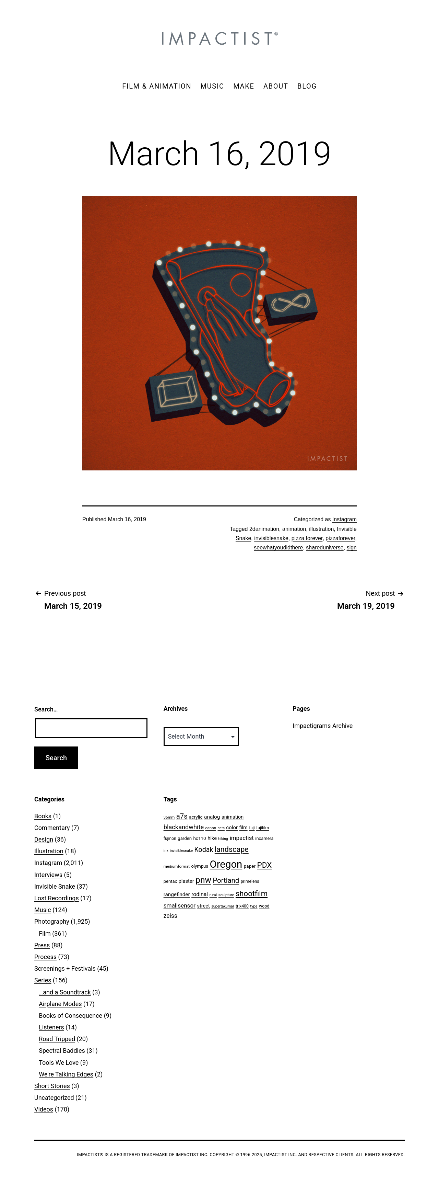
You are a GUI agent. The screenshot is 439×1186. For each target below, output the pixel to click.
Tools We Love (59, 1062)
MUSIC (212, 86)
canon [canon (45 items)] (210, 827)
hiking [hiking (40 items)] (223, 838)
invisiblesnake (271, 538)
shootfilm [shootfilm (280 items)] (252, 893)
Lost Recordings (56, 898)
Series (42, 980)
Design (43, 839)
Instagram (344, 519)
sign (352, 547)
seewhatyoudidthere (278, 547)
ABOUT (275, 86)
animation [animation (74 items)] (233, 817)
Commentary (52, 827)
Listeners (51, 1027)
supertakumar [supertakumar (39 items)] (222, 906)
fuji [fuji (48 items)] (251, 827)
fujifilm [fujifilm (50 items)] (262, 827)
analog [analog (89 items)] (212, 817)
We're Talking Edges (66, 1074)
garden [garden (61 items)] (185, 838)
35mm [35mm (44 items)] (169, 817)
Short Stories (52, 1086)
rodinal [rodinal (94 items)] (199, 894)
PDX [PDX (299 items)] (264, 865)
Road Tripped (57, 1038)
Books (42, 816)
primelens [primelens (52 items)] (250, 881)
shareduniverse (324, 547)
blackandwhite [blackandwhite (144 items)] (184, 827)
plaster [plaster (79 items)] (186, 881)
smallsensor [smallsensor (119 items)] (179, 905)
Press (42, 945)
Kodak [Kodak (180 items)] (203, 850)
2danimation (264, 529)
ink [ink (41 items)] (166, 850)
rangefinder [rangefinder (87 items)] (177, 894)
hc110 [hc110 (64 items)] (199, 838)
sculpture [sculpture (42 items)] (226, 895)
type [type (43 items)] (253, 906)
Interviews (48, 874)
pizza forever (307, 538)
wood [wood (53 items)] (264, 906)
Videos (43, 1109)
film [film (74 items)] (243, 828)
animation (294, 529)
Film (45, 933)
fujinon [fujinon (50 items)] (170, 838)
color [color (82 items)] (232, 827)
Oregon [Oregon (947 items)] (226, 864)
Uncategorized (54, 1097)
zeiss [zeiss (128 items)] (170, 915)
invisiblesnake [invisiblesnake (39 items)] (181, 850)
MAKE (243, 86)
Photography (51, 921)
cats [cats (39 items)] (221, 828)
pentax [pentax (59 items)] (170, 881)
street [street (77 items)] (203, 906)
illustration (321, 529)
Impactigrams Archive (323, 725)
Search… (46, 709)
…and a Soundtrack (65, 992)
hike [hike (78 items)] (212, 838)
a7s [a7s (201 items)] (182, 816)
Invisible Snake (54, 886)
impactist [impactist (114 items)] (242, 837)
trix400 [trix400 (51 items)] (242, 906)
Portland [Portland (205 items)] (226, 880)
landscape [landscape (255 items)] (232, 849)
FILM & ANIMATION (156, 86)
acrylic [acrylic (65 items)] (196, 817)
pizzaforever (340, 538)
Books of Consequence (70, 1015)
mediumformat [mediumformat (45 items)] (177, 866)
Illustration (48, 851)
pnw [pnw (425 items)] (203, 880)
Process (45, 956)
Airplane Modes (60, 1003)
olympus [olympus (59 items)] (199, 866)
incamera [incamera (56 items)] (264, 838)
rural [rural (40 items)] (213, 895)
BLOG (307, 86)
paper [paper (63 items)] (250, 866)
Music (42, 909)
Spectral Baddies (62, 1050)
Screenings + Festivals (65, 968)
